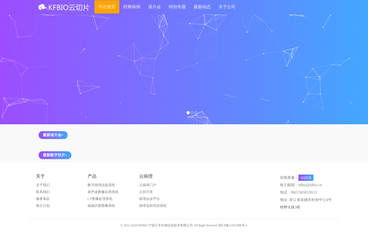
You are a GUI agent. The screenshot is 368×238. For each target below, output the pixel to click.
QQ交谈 (306, 178)
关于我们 (43, 185)
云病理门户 (147, 185)
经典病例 (131, 6)
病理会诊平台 (149, 199)
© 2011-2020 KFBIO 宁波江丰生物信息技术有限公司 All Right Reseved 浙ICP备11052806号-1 (184, 225)
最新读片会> (53, 135)
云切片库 (146, 192)
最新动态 (202, 6)
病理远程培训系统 (153, 206)
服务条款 (43, 199)
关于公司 (227, 6)
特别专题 (177, 6)
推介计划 (43, 206)
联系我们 (43, 192)
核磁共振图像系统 (101, 206)
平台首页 (106, 6)
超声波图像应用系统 (103, 192)
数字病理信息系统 (101, 185)
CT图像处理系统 (100, 199)
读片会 (154, 6)
